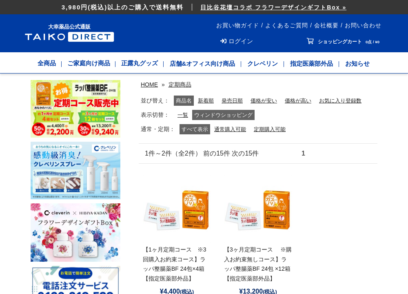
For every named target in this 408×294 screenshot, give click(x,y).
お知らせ (359, 63)
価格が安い (235, 111)
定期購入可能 (273, 139)
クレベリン (264, 63)
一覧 (183, 125)
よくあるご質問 (286, 25)
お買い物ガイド (237, 25)
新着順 (173, 111)
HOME (149, 84)
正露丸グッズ (140, 63)
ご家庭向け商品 (88, 63)
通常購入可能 (231, 139)
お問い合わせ (363, 25)
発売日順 (201, 111)
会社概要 (326, 25)
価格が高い (271, 111)
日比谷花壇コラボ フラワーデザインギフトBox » (273, 7)
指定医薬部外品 (313, 63)
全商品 (46, 63)
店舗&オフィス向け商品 (204, 63)
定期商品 (180, 84)
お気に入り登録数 (316, 111)
